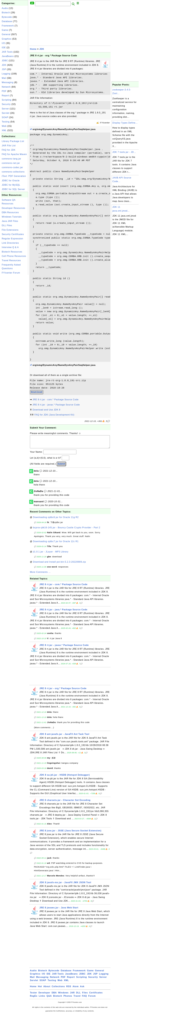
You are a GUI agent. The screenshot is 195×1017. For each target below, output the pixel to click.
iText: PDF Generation (14, 176)
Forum (92, 998)
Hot (40, 989)
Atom (76, 989)
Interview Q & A (10, 247)
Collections (58, 989)
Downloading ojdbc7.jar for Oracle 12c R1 (56, 544)
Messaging (7, 82)
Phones (68, 998)
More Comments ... (40, 575)
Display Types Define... (125, 123)
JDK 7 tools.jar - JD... (124, 152)
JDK (4, 65)
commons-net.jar (11, 163)
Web (4, 126)
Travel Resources (11, 260)
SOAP (5, 117)
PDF (4, 91)
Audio (5, 8)
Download (36, 392)
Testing (6, 122)
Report (5, 95)
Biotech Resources (12, 252)
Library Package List (13, 141)
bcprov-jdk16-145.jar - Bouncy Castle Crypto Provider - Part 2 (66, 530)
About (46, 989)
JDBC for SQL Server (13, 189)
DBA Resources (10, 212)
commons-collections (13, 172)
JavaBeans (8, 56)
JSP (4, 69)
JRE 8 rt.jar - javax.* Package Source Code (56, 405)
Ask (82, 989)
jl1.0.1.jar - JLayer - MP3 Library (51, 554)
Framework (8, 26)
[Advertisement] (14, 316)
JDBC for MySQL (11, 185)
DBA (54, 995)
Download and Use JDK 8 (46, 410)
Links (42, 998)
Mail (4, 78)
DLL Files (7, 225)
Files (85, 995)
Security (6, 104)
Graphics (7, 39)
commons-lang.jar (11, 159)
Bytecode (7, 17)
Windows (63, 995)
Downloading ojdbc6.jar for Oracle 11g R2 (56, 520)
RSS (68, 989)
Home (33, 49)
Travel (77, 998)
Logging (6, 74)
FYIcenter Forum (11, 273)
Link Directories (10, 243)
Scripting (6, 100)
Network (6, 87)
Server (5, 109)
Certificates (96, 995)
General (6, 34)
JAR (72, 995)
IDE (4, 47)
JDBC (5, 60)
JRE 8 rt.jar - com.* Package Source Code (55, 399)
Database (7, 21)
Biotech (6, 12)
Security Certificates (13, 234)
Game (5, 30)
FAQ (84, 998)
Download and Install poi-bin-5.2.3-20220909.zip (59, 564)
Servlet (5, 113)
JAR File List (9, 145)
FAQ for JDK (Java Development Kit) (54, 415)
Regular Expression (12, 238)
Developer (44, 995)
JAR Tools (7, 52)
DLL (78, 995)
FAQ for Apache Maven (14, 154)
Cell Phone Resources (14, 256)
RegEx (33, 998)
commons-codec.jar (12, 167)
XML (4, 130)
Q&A (49, 998)
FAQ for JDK (8, 150)
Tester (33, 995)
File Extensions (10, 230)
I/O (3, 43)
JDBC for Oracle (11, 180)
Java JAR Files (10, 221)
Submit (61, 466)
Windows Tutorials (12, 217)
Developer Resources (13, 208)
